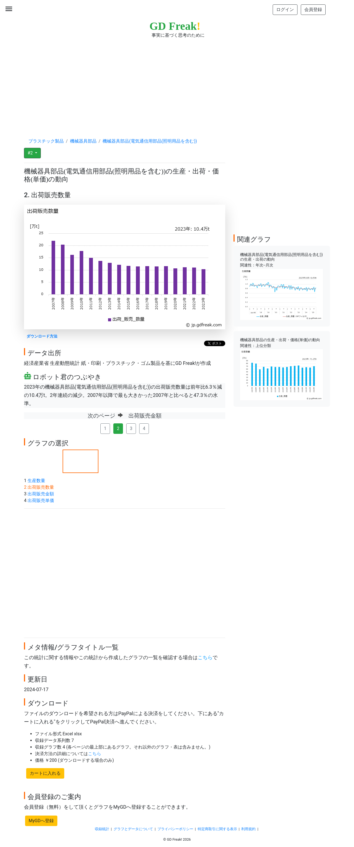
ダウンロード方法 (41, 336)
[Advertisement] (177, 82)
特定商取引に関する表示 (217, 829)
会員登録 (313, 9)
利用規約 (248, 829)
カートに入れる (45, 773)
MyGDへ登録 (41, 820)
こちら (205, 657)
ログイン (285, 9)
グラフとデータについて (133, 829)
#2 (31, 153)
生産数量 (36, 480)
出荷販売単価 (41, 500)
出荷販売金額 (41, 493)
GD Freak (174, 26)
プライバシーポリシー (175, 829)
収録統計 (102, 829)
